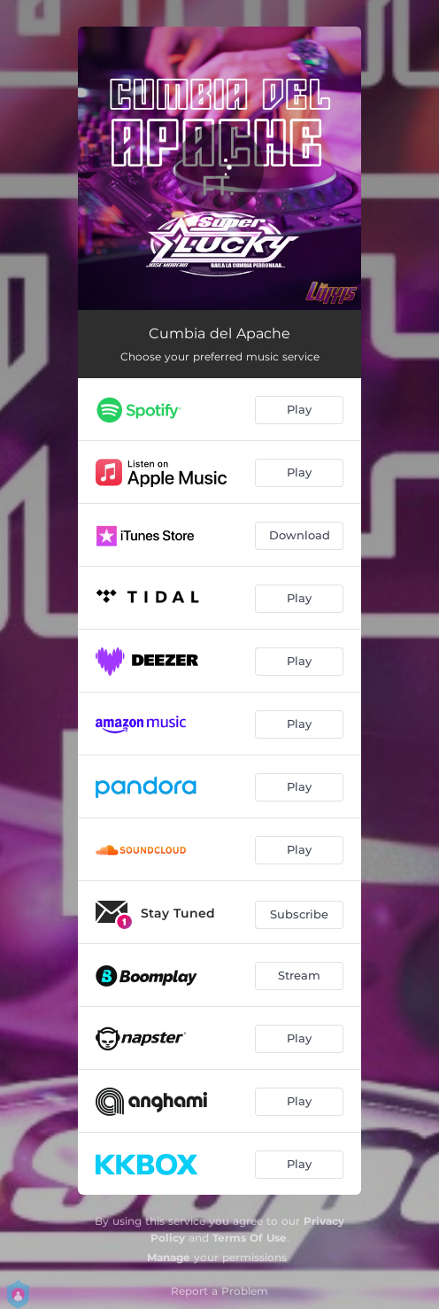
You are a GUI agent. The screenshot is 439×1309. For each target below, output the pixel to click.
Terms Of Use (249, 1237)
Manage (168, 1257)
